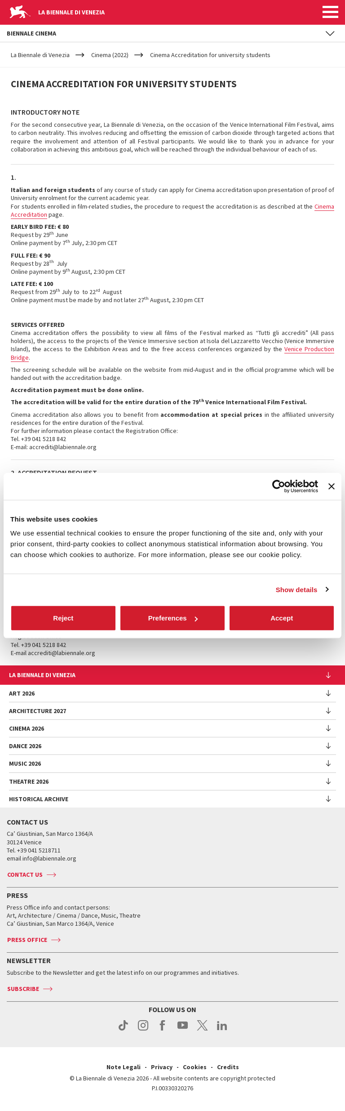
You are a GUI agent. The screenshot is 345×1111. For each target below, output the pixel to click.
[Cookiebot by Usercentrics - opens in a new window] (278, 486)
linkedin (222, 1030)
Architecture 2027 (37, 711)
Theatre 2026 (29, 781)
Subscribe (23, 989)
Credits (228, 1067)
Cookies (195, 1067)
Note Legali (123, 1067)
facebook (163, 1030)
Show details (297, 589)
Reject (63, 618)
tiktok (123, 1030)
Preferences (173, 618)
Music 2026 (25, 763)
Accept (281, 618)
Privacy (161, 1067)
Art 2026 (22, 693)
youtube (182, 1030)
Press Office (27, 940)
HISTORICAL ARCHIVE (38, 799)
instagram (143, 1030)
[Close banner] (331, 486)
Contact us (25, 874)
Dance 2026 (25, 746)
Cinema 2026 (26, 728)
